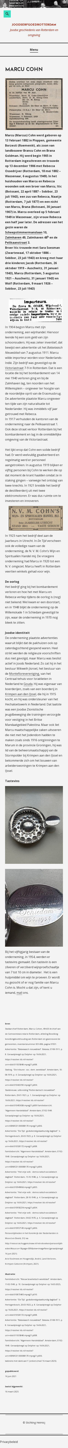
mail (19, 993)
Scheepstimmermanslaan (23, 232)
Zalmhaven (13, 237)
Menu (34, 50)
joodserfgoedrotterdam (34, 24)
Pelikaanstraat (16, 243)
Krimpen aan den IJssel (20, 694)
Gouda (28, 684)
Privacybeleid (9, 1442)
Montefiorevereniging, (24, 674)
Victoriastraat (14, 368)
